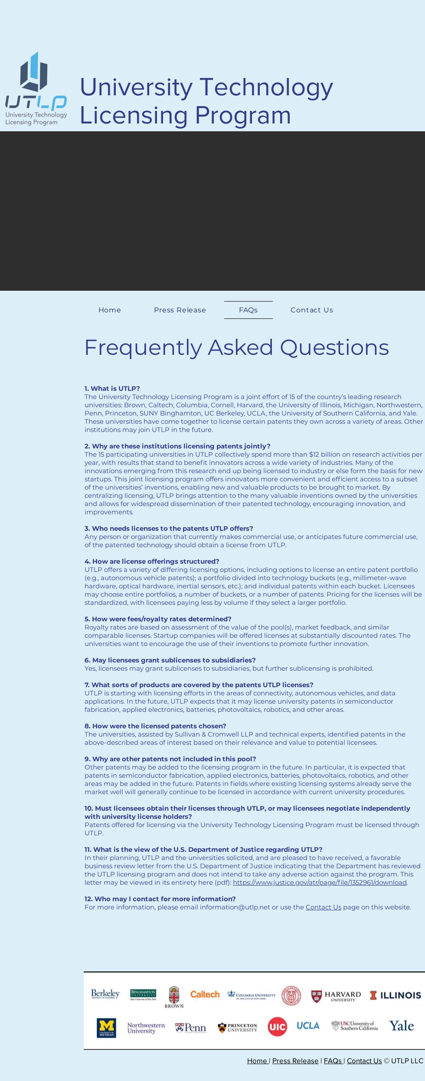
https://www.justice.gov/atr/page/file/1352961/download (320, 882)
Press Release (295, 1060)
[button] (212, 211)
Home (258, 1060)
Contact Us (323, 907)
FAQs (333, 1060)
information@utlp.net (235, 907)
